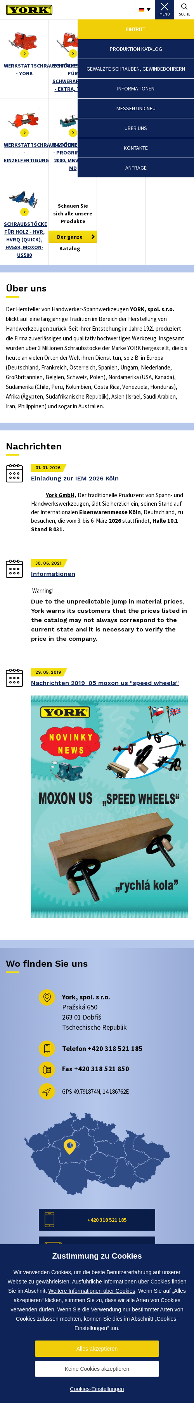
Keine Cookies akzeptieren (97, 1369)
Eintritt (136, 29)
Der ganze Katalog (70, 238)
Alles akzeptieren (97, 1349)
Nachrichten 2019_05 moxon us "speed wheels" (105, 683)
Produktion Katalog (136, 48)
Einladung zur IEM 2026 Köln (75, 478)
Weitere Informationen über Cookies (91, 1291)
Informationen (135, 88)
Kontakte (136, 147)
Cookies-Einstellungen (97, 1389)
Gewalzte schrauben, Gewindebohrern (136, 68)
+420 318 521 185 (115, 1048)
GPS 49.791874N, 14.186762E (95, 1091)
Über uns (136, 128)
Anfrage (136, 167)
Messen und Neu (136, 108)
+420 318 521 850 (101, 1068)
